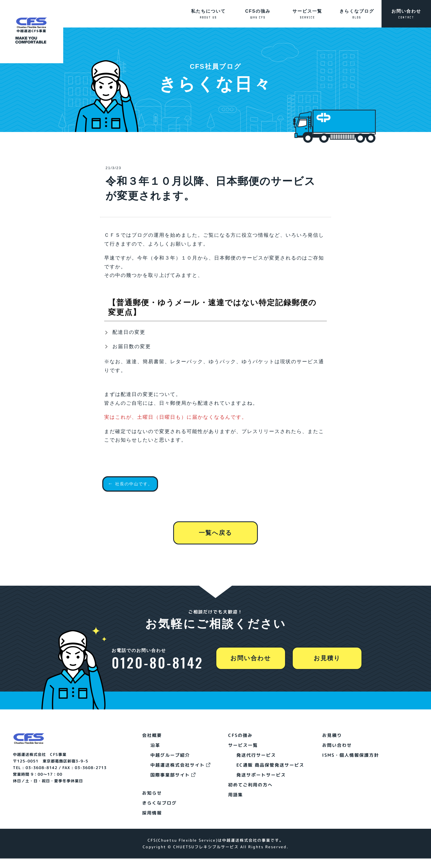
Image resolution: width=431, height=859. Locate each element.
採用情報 (152, 813)
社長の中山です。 (137, 483)
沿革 (155, 746)
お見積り (327, 659)
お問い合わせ (406, 14)
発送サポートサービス (261, 775)
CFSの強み (258, 14)
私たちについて (208, 14)
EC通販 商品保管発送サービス (270, 765)
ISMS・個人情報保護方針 (350, 756)
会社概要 (152, 736)
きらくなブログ (357, 14)
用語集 (235, 795)
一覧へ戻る (215, 547)
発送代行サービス (256, 756)
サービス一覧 (307, 14)
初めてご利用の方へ (250, 785)
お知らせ (152, 794)
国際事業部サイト (170, 775)
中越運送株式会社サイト (177, 765)
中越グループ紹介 (170, 756)
